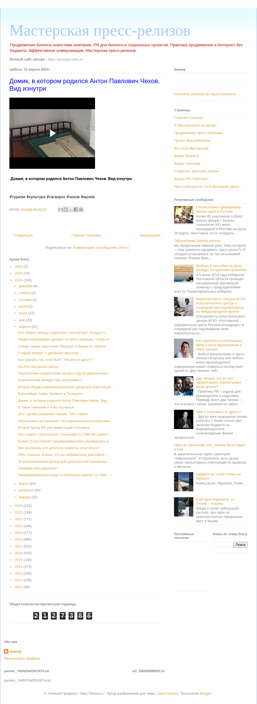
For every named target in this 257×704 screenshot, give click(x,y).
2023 (19, 506)
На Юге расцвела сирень (38, 367)
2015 (19, 560)
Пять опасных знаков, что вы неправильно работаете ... (63, 455)
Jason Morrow (168, 693)
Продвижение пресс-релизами (198, 133)
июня (23, 313)
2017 (19, 546)
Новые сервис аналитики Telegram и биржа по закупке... (63, 346)
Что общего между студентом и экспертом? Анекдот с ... (63, 333)
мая (22, 320)
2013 (19, 573)
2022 (19, 512)
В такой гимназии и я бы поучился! (46, 407)
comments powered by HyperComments (205, 94)
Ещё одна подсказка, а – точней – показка (216, 501)
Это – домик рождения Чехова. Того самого (53, 414)
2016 (19, 553)
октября (26, 300)
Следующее (23, 235)
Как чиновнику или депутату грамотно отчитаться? (59, 448)
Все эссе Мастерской (191, 148)
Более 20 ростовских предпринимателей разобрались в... (64, 441)
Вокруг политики (187, 164)
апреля (25, 327)
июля (23, 306)
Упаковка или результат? (38, 468)
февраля (27, 490)
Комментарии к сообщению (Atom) (101, 248)
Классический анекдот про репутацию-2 (50, 380)
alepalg (15, 651)
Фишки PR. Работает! (191, 179)
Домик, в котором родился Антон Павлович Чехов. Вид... (63, 401)
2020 (19, 526)
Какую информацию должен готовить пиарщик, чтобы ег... (64, 339)
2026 (19, 267)
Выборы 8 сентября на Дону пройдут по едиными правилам (221, 268)
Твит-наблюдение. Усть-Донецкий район (206, 187)
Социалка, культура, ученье (196, 171)
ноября (25, 293)
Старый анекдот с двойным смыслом (48, 353)
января (25, 497)
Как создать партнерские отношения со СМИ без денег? (63, 434)
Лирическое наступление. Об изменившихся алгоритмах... (65, 421)
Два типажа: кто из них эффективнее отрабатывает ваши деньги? (218, 382)
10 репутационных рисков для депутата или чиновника (62, 462)
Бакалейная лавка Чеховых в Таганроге (50, 394)
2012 (19, 580)
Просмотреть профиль (22, 658)
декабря (26, 286)
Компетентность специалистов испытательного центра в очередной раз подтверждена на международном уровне (220, 305)
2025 (19, 273)
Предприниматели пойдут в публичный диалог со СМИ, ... (65, 475)
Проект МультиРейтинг (192, 141)
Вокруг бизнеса (186, 156)
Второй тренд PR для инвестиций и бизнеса (53, 428)
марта (24, 483)
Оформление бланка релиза (197, 241)
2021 (19, 519)
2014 (19, 567)
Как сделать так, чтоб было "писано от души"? (55, 360)
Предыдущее (150, 235)
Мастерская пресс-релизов (100, 30)
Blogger (206, 693)
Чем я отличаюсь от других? (219, 412)
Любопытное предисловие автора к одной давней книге (63, 373)
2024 (19, 280)
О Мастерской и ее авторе (195, 125)
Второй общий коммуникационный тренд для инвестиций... (66, 387)
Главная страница (86, 235)
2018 (19, 539)
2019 (19, 533)
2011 (19, 587)
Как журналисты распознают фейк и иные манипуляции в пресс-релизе (219, 345)
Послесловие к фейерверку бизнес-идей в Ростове (218, 209)
